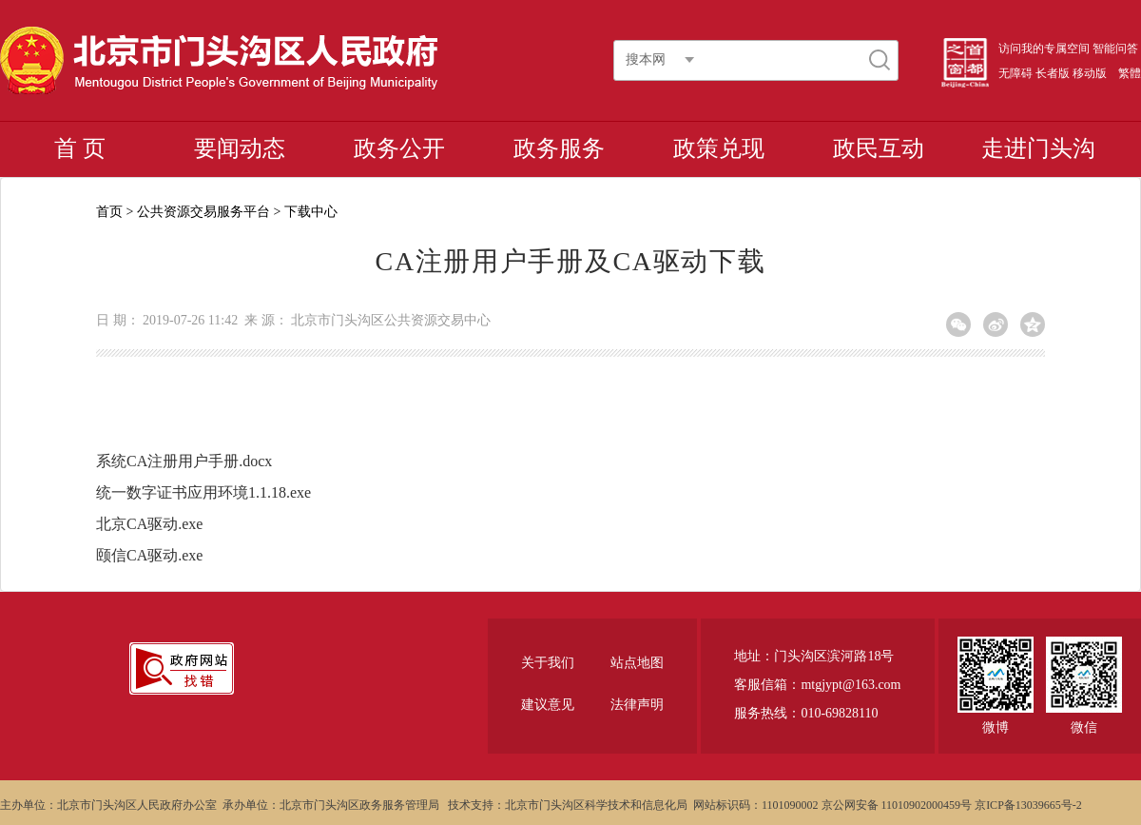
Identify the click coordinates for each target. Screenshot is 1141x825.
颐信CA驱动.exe (149, 555)
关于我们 (547, 663)
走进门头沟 (1038, 148)
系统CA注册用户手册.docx (184, 461)
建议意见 (547, 704)
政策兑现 (718, 148)
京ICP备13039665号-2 (1028, 805)
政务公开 (399, 148)
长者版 (1052, 73)
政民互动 (878, 148)
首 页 (80, 148)
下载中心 (311, 212)
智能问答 (1115, 48)
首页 (109, 212)
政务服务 (559, 148)
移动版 (1090, 73)
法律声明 (637, 704)
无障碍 (1015, 73)
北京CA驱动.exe (149, 524)
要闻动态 (239, 148)
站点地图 (637, 663)
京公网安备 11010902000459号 (897, 805)
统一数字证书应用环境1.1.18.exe (203, 492)
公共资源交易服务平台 (203, 212)
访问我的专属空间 (1044, 48)
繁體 (1129, 73)
